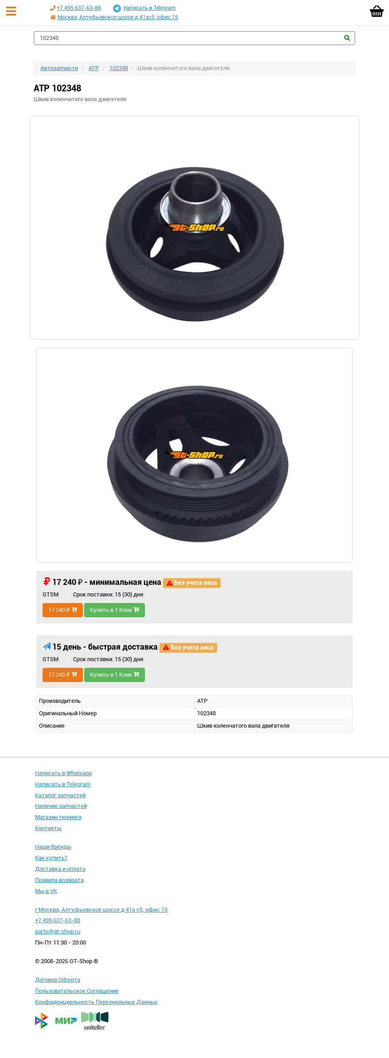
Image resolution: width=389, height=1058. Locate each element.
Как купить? (51, 857)
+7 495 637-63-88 (79, 8)
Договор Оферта (57, 979)
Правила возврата (59, 880)
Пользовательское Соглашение (77, 990)
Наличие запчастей (61, 806)
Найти (347, 38)
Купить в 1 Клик (114, 610)
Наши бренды (53, 846)
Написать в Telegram (144, 8)
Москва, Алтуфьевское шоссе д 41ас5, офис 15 (118, 17)
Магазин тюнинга (58, 817)
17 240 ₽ (62, 610)
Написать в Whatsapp (63, 773)
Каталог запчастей (60, 795)
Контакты (48, 828)
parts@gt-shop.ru (57, 931)
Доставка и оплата (60, 869)
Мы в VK (46, 891)
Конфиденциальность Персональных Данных (96, 1002)
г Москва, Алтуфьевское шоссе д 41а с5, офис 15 (101, 909)
